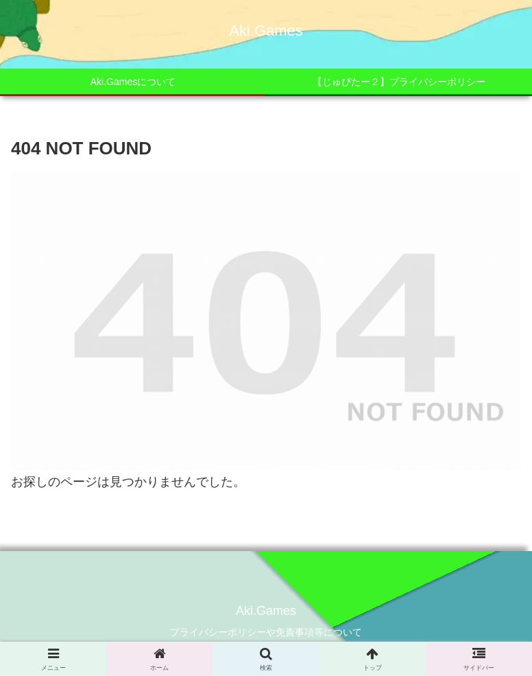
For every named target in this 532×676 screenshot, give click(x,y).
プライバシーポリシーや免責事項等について (266, 632)
